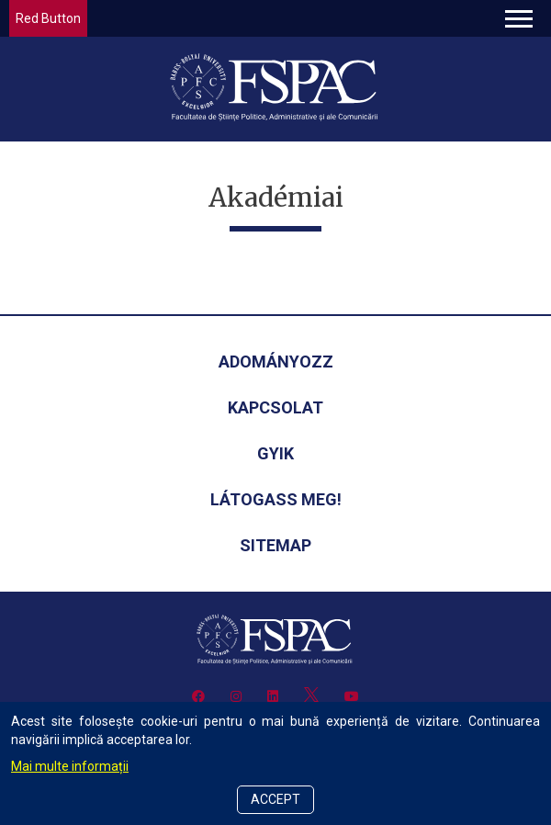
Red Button (48, 18)
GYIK (275, 453)
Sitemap (275, 545)
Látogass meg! (276, 499)
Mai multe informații (70, 766)
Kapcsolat (275, 407)
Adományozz (276, 361)
